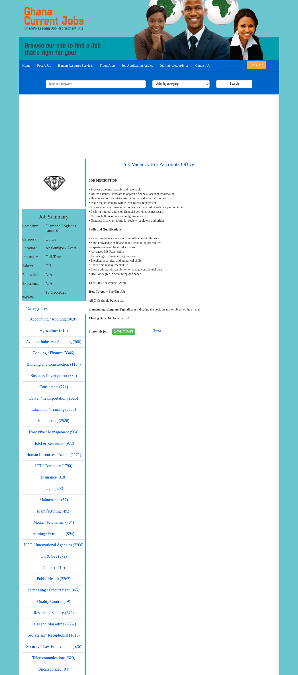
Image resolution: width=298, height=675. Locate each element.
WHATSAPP (124, 331)
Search (234, 84)
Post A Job (44, 65)
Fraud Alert (107, 65)
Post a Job (256, 65)
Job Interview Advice (174, 65)
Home (26, 65)
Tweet (157, 330)
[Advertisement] (149, 125)
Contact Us (202, 65)
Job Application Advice (137, 65)
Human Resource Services (75, 65)
